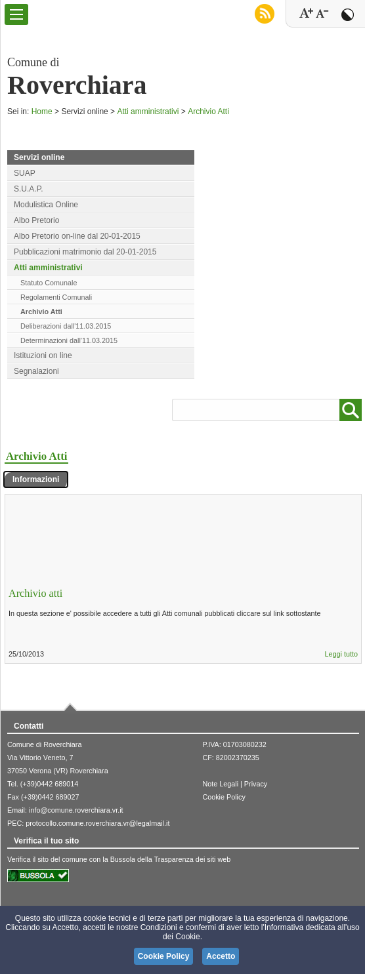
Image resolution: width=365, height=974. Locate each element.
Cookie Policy (223, 797)
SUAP (24, 173)
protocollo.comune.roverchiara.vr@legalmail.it (97, 823)
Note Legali (220, 784)
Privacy (255, 784)
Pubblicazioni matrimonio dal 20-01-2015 (85, 251)
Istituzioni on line (43, 355)
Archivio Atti (208, 111)
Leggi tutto (341, 654)
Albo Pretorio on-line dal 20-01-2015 (77, 236)
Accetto (220, 956)
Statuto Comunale (48, 283)
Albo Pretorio (36, 220)
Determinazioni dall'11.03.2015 (69, 340)
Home (42, 111)
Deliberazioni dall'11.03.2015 (65, 326)
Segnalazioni (36, 371)
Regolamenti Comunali (56, 297)
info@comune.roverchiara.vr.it (76, 810)
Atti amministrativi (148, 111)
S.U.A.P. (28, 188)
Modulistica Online (46, 204)
